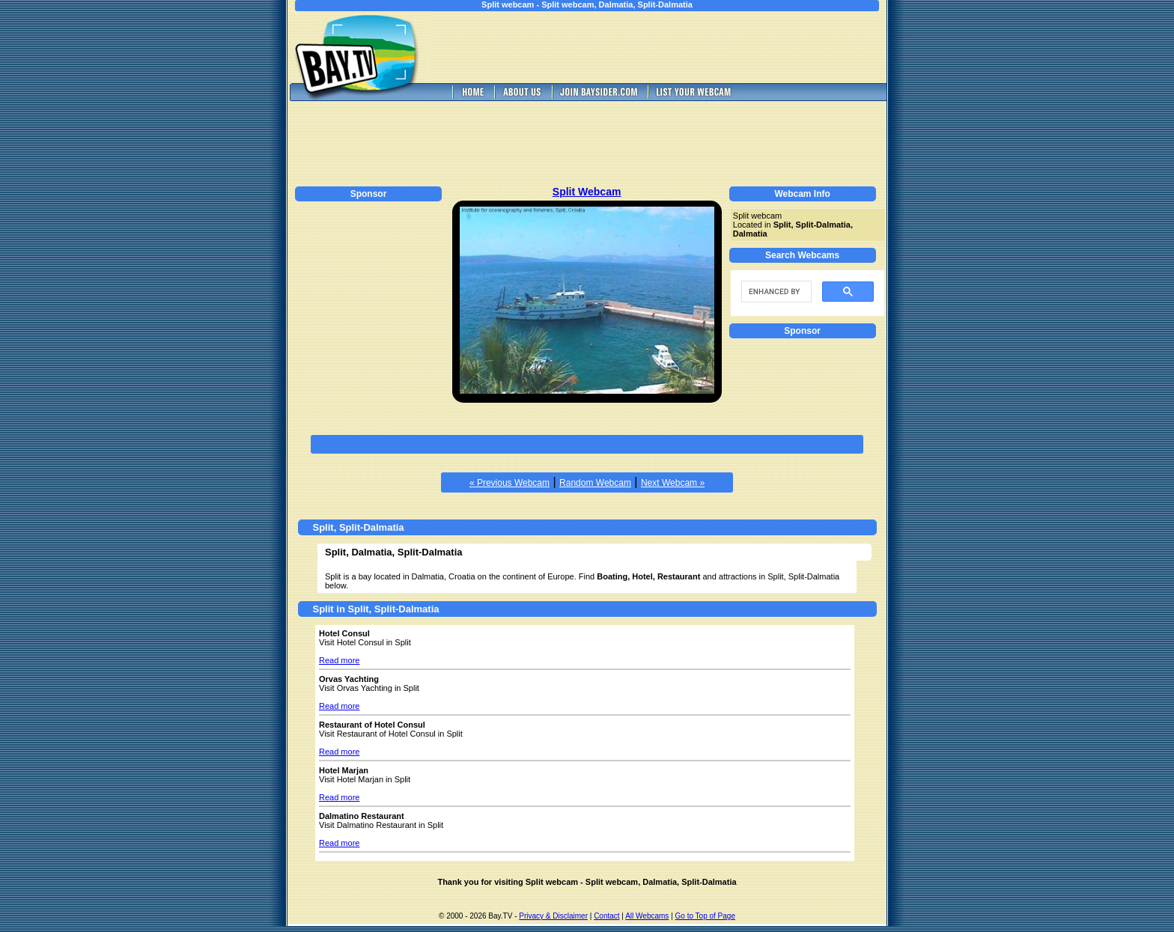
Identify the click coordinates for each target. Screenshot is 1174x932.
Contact (606, 916)
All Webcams (647, 916)
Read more (339, 660)
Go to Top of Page (705, 916)
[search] (775, 292)
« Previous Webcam (509, 483)
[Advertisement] (669, 47)
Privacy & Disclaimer (553, 916)
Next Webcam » (673, 483)
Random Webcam (595, 483)
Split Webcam (587, 192)
